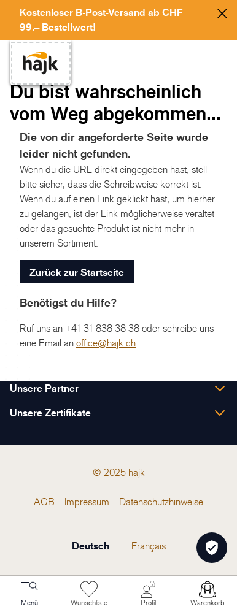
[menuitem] (44, 501)
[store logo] (40, 63)
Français (148, 546)
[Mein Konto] (148, 594)
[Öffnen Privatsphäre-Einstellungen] (211, 547)
